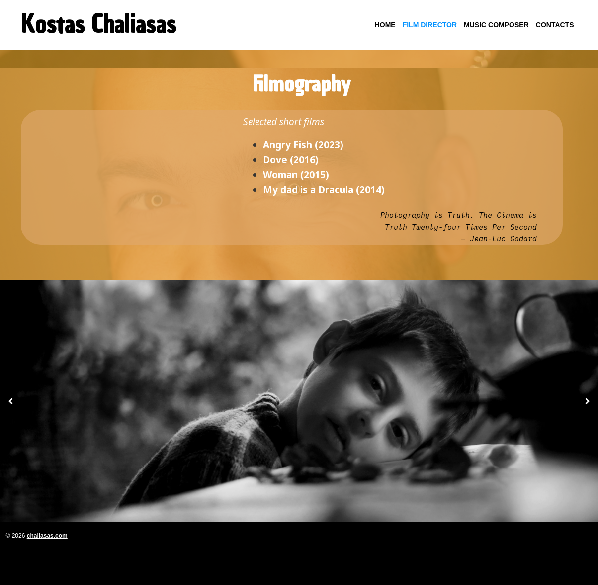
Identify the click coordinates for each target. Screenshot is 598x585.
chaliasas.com (47, 535)
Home (385, 25)
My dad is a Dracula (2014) (324, 189)
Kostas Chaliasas (98, 24)
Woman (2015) (296, 174)
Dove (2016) (291, 159)
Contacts (555, 25)
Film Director (430, 25)
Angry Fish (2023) (303, 144)
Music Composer (496, 25)
